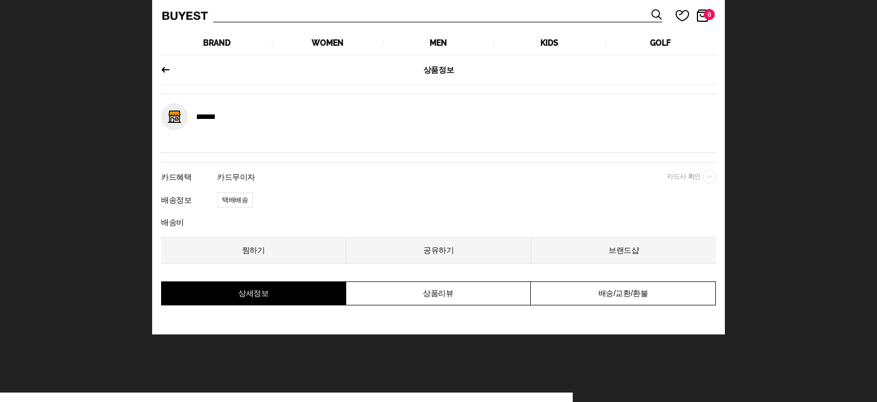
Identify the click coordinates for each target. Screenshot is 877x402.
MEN (438, 43)
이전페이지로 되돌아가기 (170, 70)
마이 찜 (675, 15)
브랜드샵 (624, 250)
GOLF (660, 43)
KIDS (549, 43)
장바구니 (709, 14)
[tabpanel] (438, 93)
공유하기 (438, 250)
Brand (216, 43)
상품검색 (437, 15)
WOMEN (327, 43)
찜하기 (253, 250)
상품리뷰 (438, 293)
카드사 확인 (691, 177)
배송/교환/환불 (623, 293)
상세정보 (253, 293)
